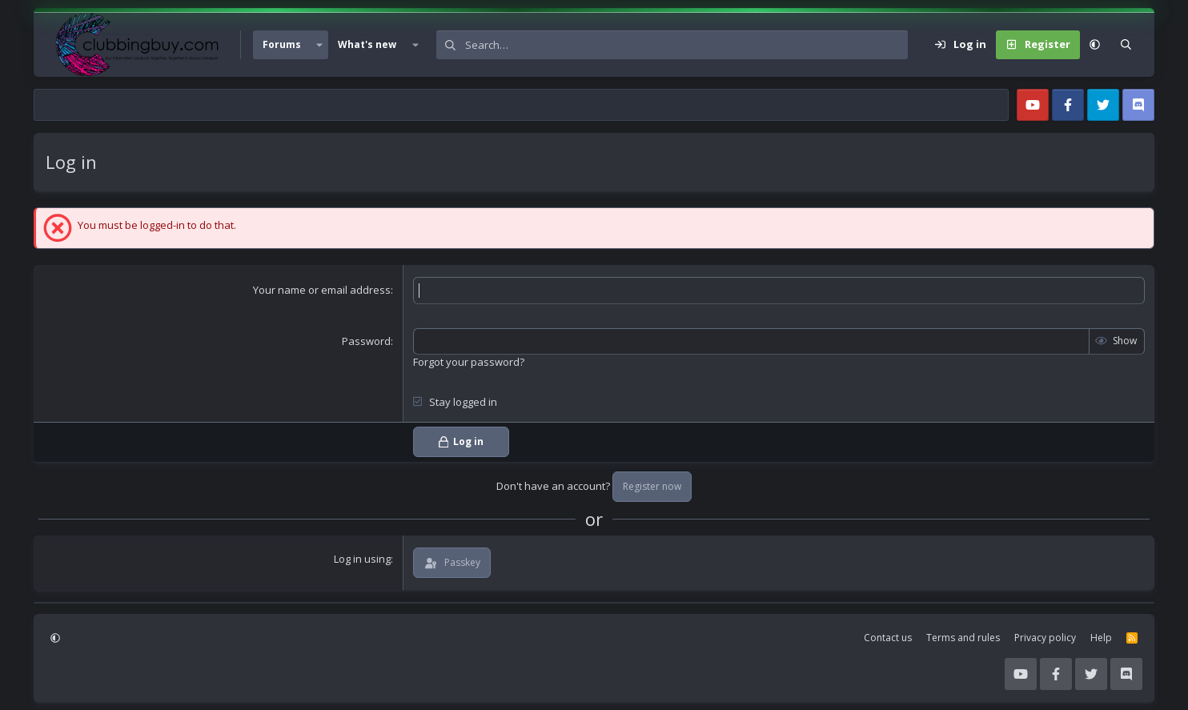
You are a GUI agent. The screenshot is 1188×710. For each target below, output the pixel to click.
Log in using (362, 559)
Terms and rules (963, 637)
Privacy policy (1045, 637)
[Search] (686, 44)
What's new (367, 44)
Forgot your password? (468, 362)
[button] (319, 44)
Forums (282, 44)
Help (1101, 637)
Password (366, 341)
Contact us (888, 637)
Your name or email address (322, 290)
